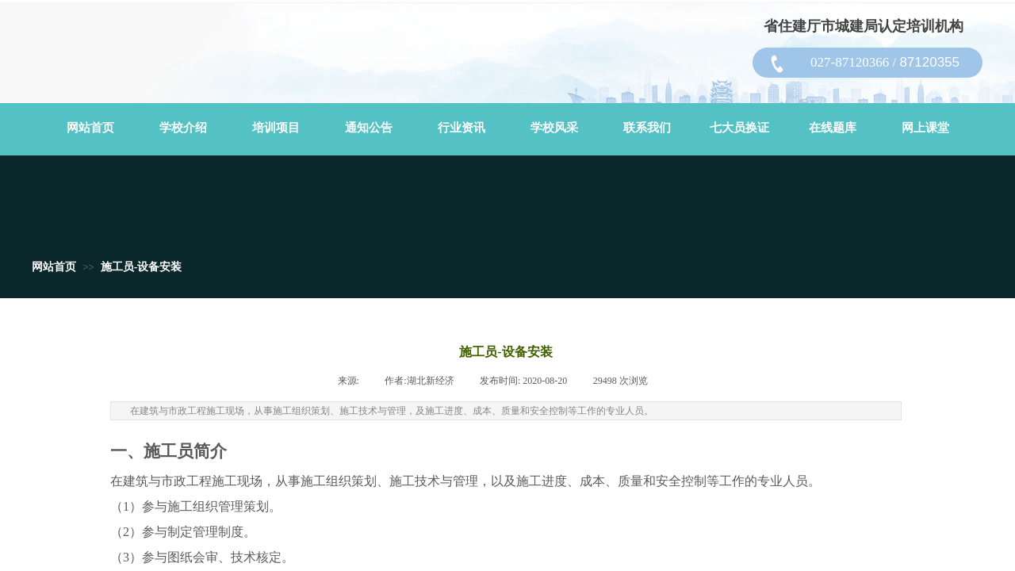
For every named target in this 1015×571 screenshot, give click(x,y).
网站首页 (54, 267)
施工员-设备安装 (141, 267)
